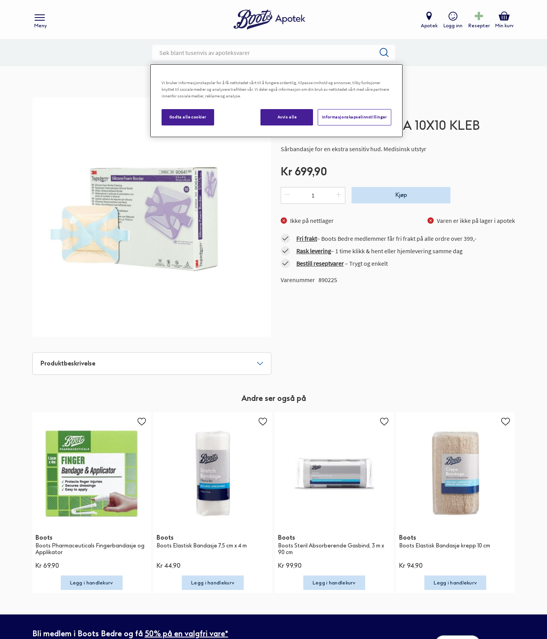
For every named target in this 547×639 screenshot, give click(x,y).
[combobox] (273, 52)
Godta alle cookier (187, 117)
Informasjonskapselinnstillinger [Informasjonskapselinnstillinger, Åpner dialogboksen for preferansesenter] (354, 117)
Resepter (479, 25)
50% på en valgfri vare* (186, 633)
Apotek (429, 25)
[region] (276, 101)
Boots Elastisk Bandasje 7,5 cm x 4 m (202, 545)
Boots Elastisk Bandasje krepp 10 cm (444, 545)
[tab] (152, 363)
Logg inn (453, 25)
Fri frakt (306, 238)
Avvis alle (287, 117)
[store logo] (269, 19)
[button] (141, 421)
